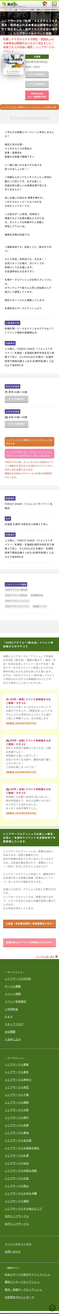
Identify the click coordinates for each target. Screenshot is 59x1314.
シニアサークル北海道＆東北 (22, 1148)
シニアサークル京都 (17, 1125)
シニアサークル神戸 (17, 1117)
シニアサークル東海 (17, 1133)
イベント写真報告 (15, 1001)
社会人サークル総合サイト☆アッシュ (27, 1274)
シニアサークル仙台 (17, 1163)
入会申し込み (13, 1039)
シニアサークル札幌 (17, 1155)
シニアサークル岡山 (17, 1186)
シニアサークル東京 (17, 1072)
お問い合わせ (13, 1251)
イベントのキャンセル (18, 1244)
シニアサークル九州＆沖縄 (21, 1193)
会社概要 (10, 1032)
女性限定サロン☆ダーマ (19, 1297)
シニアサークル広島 (17, 1178)
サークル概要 (13, 986)
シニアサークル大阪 (17, 1110)
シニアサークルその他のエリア (23, 1209)
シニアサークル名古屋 (18, 1140)
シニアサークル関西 (17, 1102)
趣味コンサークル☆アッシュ (22, 1282)
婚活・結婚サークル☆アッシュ (23, 1289)
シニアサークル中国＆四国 (21, 1170)
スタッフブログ (14, 1024)
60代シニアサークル (17, 1224)
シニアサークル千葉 (17, 1095)
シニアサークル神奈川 (18, 1079)
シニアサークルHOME (18, 979)
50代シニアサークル (17, 1216)
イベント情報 (13, 994)
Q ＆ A (8, 1016)
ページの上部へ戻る (45, 956)
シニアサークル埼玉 (17, 1087)
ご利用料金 (11, 1009)
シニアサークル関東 (17, 1064)
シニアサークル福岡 (17, 1201)
